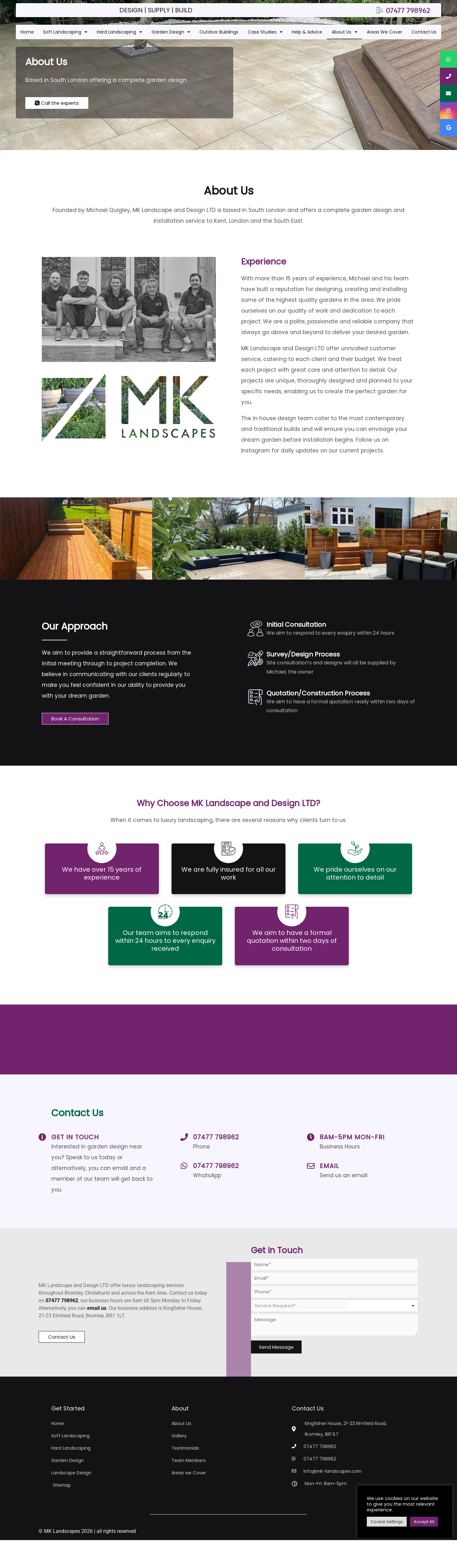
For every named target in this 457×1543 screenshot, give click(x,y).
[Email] (311, 1169)
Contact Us (423, 32)
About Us (344, 32)
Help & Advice (307, 32)
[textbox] (300, 1308)
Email (329, 1168)
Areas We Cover (384, 32)
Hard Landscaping (119, 32)
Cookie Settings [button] (387, 1522)
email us (96, 1314)
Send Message (276, 1350)
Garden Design (171, 32)
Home (27, 32)
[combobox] (334, 1308)
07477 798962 (216, 1139)
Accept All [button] (424, 1522)
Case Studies (265, 32)
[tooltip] (448, 59)
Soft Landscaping (65, 32)
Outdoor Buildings (218, 32)
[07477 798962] (184, 1140)
